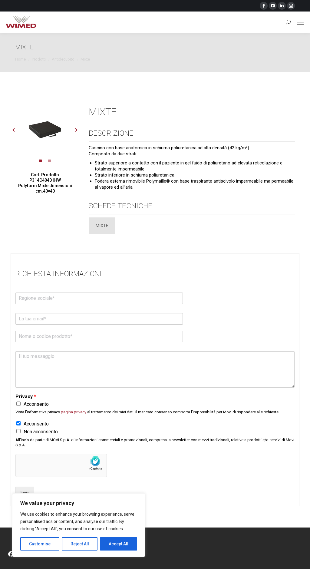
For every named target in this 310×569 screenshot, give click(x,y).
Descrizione (111, 133)
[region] (78, 525)
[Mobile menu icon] (300, 22)
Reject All (80, 543)
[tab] (41, 161)
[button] (14, 130)
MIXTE (103, 111)
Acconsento (36, 404)
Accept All (118, 543)
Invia (24, 492)
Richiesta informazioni (58, 274)
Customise (40, 543)
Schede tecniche (120, 206)
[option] (45, 129)
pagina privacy (73, 412)
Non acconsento (41, 432)
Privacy (25, 396)
